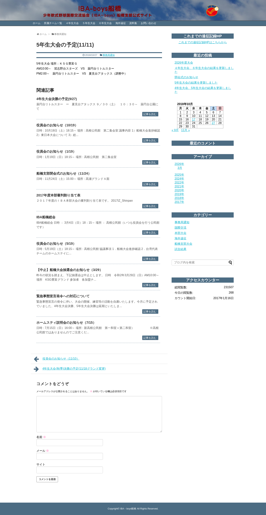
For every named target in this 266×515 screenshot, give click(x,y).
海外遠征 (120, 23)
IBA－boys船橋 (128, 508)
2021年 (179, 186)
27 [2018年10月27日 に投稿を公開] (213, 122)
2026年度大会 (184, 62)
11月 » (185, 130)
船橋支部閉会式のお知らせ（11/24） (63, 173)
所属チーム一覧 (53, 23)
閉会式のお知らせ (186, 77)
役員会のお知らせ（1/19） (56, 151)
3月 (180, 167)
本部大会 (180, 233)
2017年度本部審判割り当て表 (58, 195)
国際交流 (180, 227)
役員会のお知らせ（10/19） (57, 125)
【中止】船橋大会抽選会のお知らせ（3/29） (69, 270)
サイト (40, 464)
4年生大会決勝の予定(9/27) (56, 99)
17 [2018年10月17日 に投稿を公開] (193, 119)
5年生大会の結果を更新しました (196, 82)
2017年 (179, 201)
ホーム (36, 23)
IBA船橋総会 (45, 217)
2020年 (179, 190)
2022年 (179, 182)
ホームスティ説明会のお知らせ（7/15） (66, 322)
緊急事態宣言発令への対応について (63, 296)
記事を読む (149, 114)
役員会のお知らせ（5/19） (56, 243)
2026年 (179, 164)
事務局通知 (109, 55)
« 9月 (175, 130)
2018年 (179, 198)
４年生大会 (72, 23)
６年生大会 (105, 23)
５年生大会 (88, 23)
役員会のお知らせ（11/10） (56, 359)
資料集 (133, 23)
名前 (41, 437)
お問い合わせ (148, 23)
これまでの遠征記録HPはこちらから (202, 42)
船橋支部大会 (183, 243)
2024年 (179, 178)
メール (42, 450)
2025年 (179, 174)
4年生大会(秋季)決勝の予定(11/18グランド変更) (70, 369)
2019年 (179, 194)
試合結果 (180, 249)
